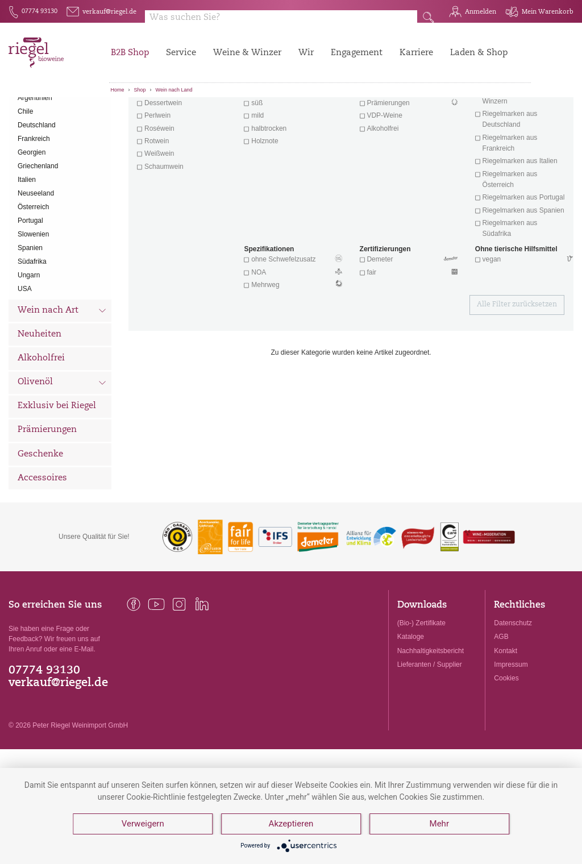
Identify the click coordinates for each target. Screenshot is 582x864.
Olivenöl (62, 443)
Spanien (30, 307)
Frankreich (34, 198)
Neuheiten (39, 394)
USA (25, 348)
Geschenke (40, 514)
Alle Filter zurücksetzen (517, 365)
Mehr (439, 824)
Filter (352, 116)
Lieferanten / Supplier (429, 724)
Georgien (31, 212)
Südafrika (32, 321)
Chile (25, 171)
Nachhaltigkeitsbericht (430, 711)
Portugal (30, 280)
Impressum (510, 724)
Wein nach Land (174, 90)
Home (117, 90)
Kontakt (505, 711)
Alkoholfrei (41, 418)
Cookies (506, 738)
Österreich (33, 267)
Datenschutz (513, 683)
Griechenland (38, 226)
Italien (27, 239)
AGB (501, 697)
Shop (140, 90)
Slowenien (33, 294)
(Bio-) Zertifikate (421, 683)
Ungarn (29, 335)
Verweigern (143, 824)
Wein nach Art (62, 372)
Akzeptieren (291, 824)
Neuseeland (36, 253)
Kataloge (410, 697)
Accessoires (42, 538)
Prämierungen (47, 490)
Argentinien (35, 157)
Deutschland (37, 185)
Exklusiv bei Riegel (57, 466)
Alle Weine (40, 117)
